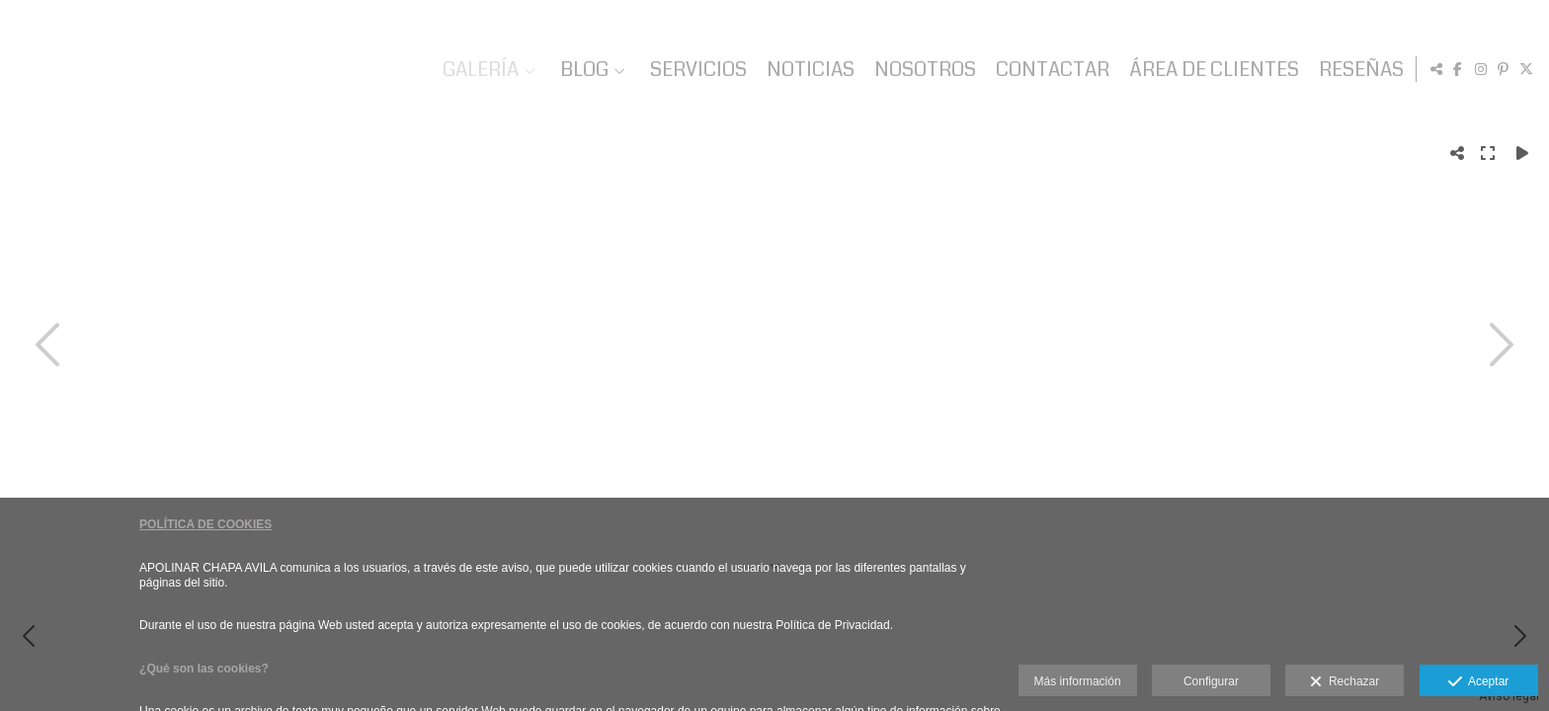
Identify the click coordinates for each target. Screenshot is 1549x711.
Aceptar (1478, 682)
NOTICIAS (808, 69)
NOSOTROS (922, 69)
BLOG (581, 69)
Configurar (1211, 681)
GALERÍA (478, 69)
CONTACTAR (1049, 69)
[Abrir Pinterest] (1503, 69)
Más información (1077, 681)
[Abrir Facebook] (1458, 69)
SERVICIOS (695, 69)
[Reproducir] (1522, 153)
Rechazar (1344, 682)
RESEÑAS (1358, 69)
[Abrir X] (1526, 69)
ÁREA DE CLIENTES (1211, 69)
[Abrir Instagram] (1481, 69)
